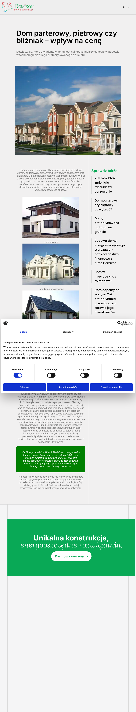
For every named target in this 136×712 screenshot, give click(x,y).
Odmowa (24, 387)
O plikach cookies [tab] (112, 331)
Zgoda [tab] (23, 331)
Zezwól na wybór (68, 387)
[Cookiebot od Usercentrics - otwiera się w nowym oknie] (120, 323)
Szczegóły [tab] (67, 331)
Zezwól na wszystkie (111, 387)
